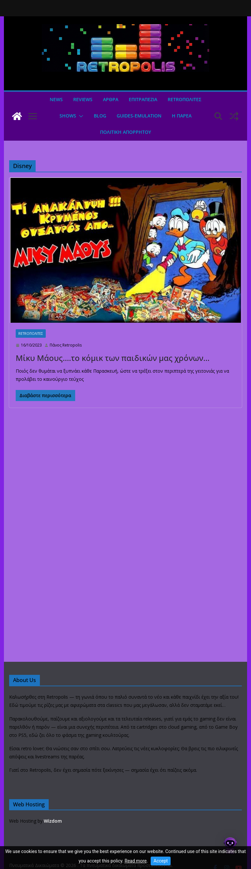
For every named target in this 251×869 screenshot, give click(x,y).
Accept (161, 860)
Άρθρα (110, 99)
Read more (135, 860)
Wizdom (53, 821)
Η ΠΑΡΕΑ (182, 116)
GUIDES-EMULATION (139, 116)
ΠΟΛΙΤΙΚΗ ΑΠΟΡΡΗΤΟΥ (125, 132)
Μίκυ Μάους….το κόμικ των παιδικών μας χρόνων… (112, 357)
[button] (79, 116)
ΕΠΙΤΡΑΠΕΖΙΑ (143, 99)
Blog (100, 116)
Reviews (82, 99)
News (56, 99)
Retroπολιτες (184, 99)
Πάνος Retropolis (66, 345)
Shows (67, 116)
